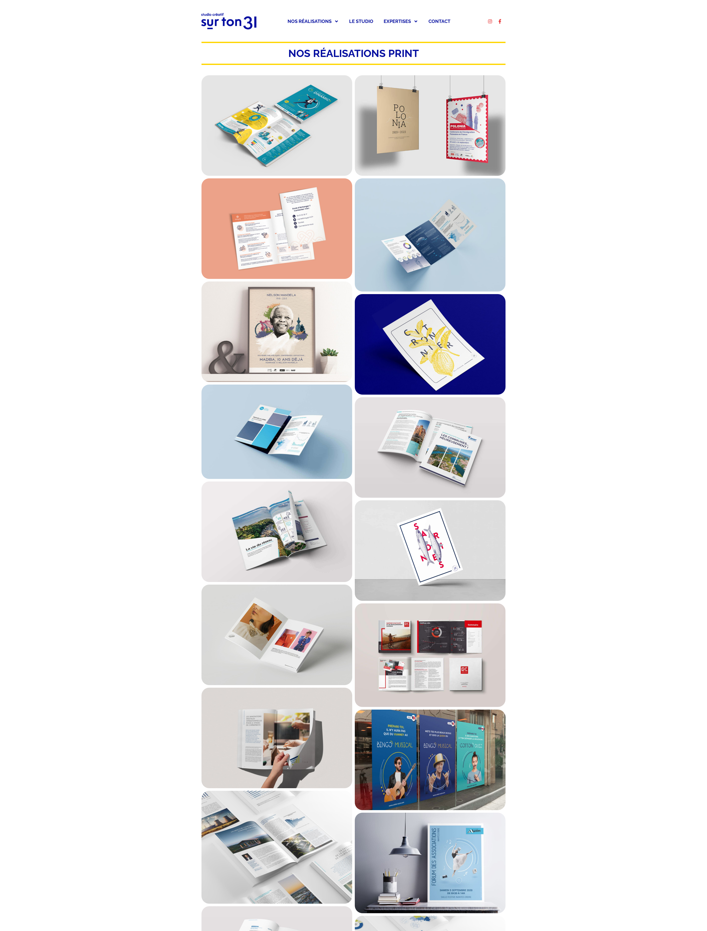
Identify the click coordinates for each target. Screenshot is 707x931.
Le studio (361, 21)
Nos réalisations (313, 21)
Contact (439, 21)
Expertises (401, 21)
